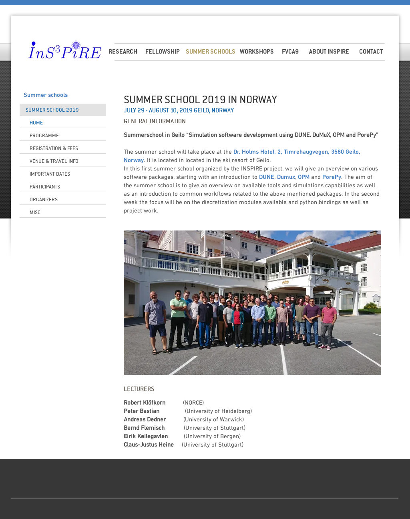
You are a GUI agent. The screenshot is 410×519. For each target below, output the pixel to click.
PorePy (331, 177)
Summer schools (46, 95)
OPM (304, 177)
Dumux (286, 177)
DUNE (266, 177)
